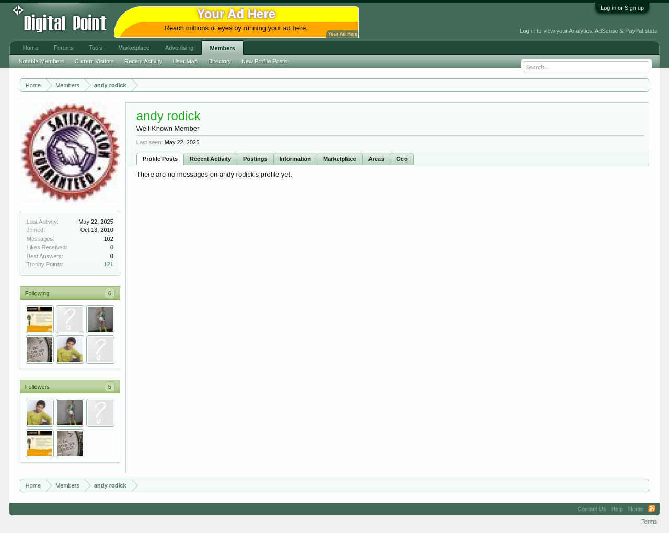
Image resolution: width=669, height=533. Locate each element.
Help (617, 509)
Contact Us (592, 509)
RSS (652, 509)
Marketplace (339, 159)
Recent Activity (210, 159)
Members (222, 48)
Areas (376, 159)
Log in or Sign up (622, 8)
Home (30, 47)
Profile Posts (160, 159)
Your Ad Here (342, 34)
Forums (63, 47)
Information (296, 159)
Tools (95, 47)
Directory (219, 61)
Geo (401, 159)
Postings (255, 159)
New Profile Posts (264, 61)
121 (108, 264)
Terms (649, 521)
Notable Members (41, 61)
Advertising (179, 47)
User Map (185, 61)
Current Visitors (94, 61)
